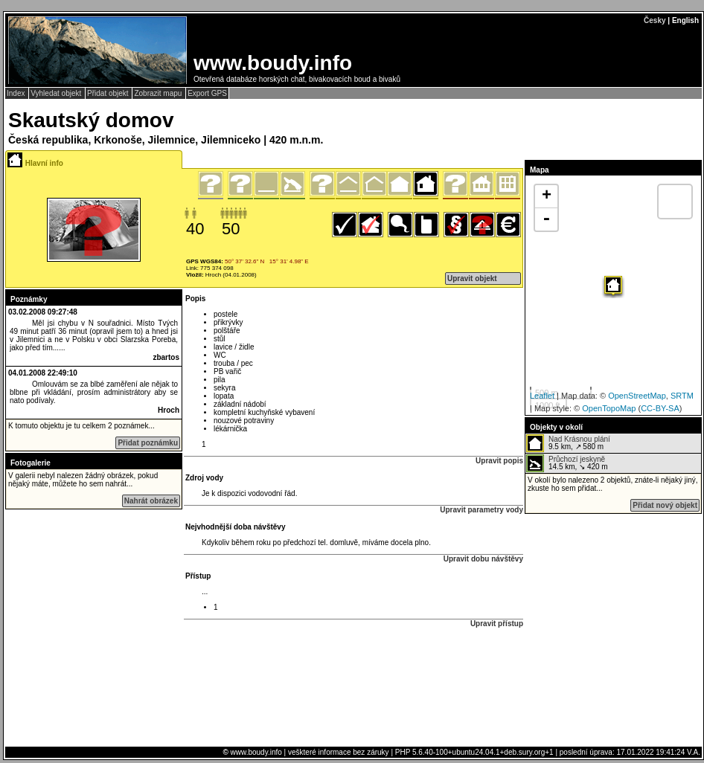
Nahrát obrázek (151, 501)
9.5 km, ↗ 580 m (568, 443)
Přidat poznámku (148, 443)
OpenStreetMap (637, 395)
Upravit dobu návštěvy (483, 559)
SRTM (682, 395)
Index (17, 93)
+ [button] (546, 196)
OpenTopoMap (609, 408)
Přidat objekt (108, 93)
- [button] (546, 219)
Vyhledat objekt (57, 93)
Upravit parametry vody (481, 510)
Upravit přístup (496, 623)
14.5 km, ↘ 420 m (567, 463)
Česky (654, 20)
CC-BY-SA (660, 408)
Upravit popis (499, 461)
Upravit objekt (472, 278)
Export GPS (207, 93)
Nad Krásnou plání (579, 439)
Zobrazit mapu (159, 93)
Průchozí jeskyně (576, 459)
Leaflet (542, 395)
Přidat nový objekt (665, 505)
